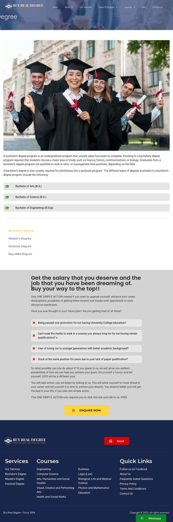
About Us (69, 7)
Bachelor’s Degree (21, 230)
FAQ (144, 7)
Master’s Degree (19, 238)
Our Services (85, 7)
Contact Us (158, 7)
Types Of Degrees (108, 7)
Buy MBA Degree (20, 254)
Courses (129, 7)
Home (55, 7)
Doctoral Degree (19, 246)
